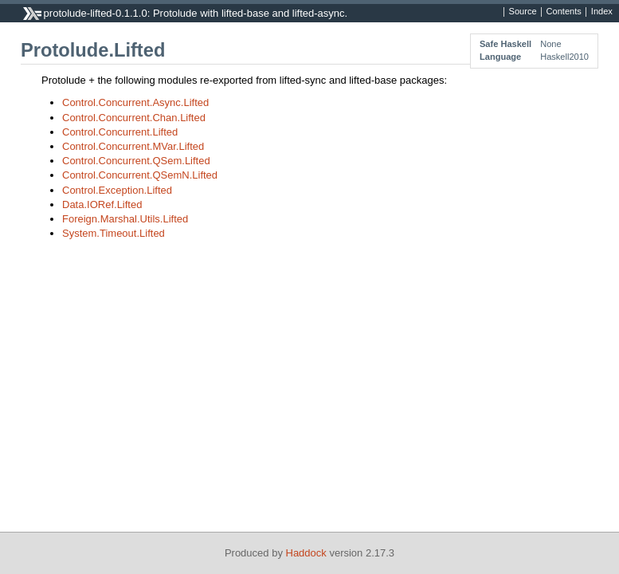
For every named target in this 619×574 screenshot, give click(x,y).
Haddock (306, 553)
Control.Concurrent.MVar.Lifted (133, 146)
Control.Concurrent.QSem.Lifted (136, 161)
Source (523, 12)
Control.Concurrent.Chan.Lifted (134, 118)
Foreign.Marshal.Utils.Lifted (125, 219)
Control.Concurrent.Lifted (120, 132)
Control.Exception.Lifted (117, 190)
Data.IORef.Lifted (102, 204)
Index (602, 12)
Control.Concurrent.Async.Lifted (135, 102)
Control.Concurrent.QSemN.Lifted (139, 175)
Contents (564, 12)
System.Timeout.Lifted (113, 233)
